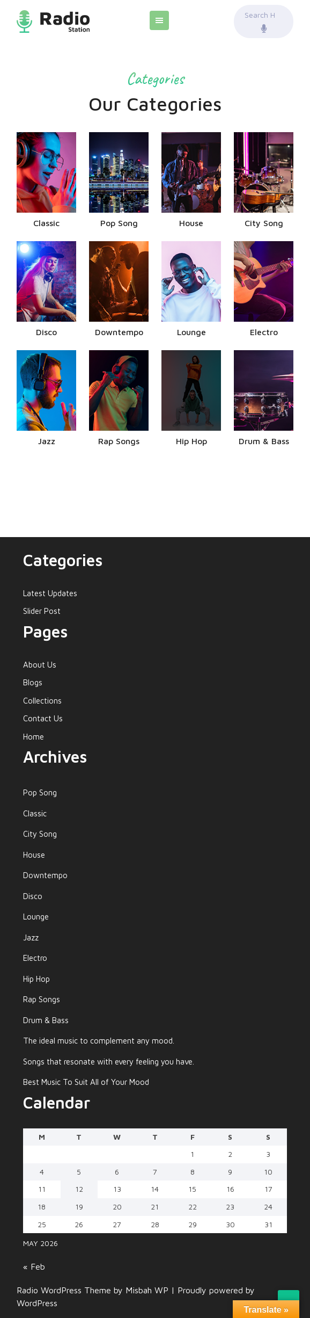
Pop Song (40, 792)
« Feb (34, 1266)
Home (33, 736)
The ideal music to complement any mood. (98, 1040)
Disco (32, 896)
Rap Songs (41, 999)
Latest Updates (50, 593)
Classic (35, 813)
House (34, 854)
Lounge (36, 916)
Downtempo (45, 875)
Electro (35, 957)
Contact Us (43, 718)
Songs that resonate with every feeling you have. (108, 1061)
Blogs (32, 682)
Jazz (31, 937)
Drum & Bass (46, 1020)
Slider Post (42, 610)
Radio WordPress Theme (65, 1290)
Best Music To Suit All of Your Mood (86, 1082)
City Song (40, 833)
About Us (39, 664)
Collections (42, 700)
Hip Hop (36, 978)
